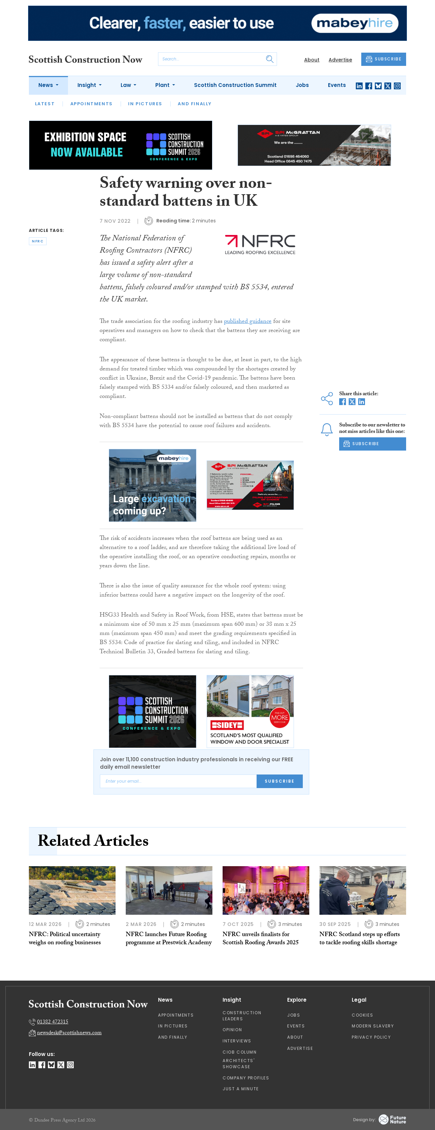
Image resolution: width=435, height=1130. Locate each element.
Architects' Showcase (239, 1064)
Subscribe (280, 781)
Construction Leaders (242, 1016)
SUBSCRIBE (383, 59)
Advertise (340, 59)
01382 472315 (52, 1022)
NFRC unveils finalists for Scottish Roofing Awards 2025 (261, 939)
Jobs (302, 85)
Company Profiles (246, 1078)
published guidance (248, 322)
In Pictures (145, 104)
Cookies (362, 1015)
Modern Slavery (373, 1026)
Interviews (237, 1041)
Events (337, 85)
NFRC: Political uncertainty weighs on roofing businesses (65, 939)
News (46, 85)
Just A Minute (241, 1089)
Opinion (232, 1030)
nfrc (38, 241)
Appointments (91, 104)
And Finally (195, 104)
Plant (163, 85)
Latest (45, 104)
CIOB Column (240, 1052)
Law (127, 85)
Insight (87, 85)
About (311, 59)
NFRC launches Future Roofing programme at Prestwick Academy (169, 939)
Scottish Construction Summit (235, 85)
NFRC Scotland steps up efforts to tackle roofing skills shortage (359, 939)
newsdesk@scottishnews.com (69, 1033)
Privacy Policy (371, 1037)
